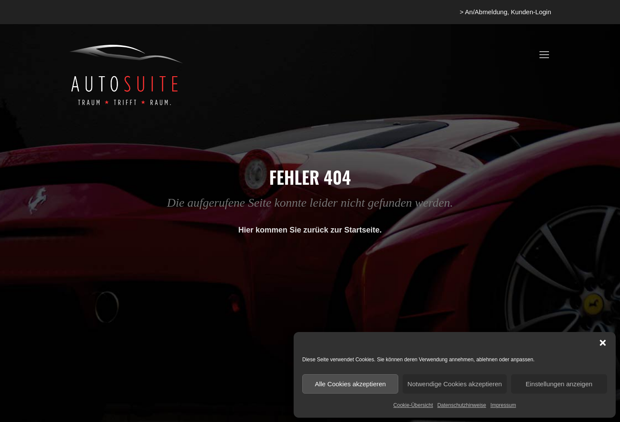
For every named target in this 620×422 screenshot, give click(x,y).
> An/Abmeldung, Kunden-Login (505, 12)
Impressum (503, 405)
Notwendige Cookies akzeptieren (454, 384)
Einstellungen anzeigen (559, 384)
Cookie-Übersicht (413, 405)
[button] (602, 342)
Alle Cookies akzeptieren (350, 384)
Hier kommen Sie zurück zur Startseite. (309, 230)
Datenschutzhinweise (461, 405)
